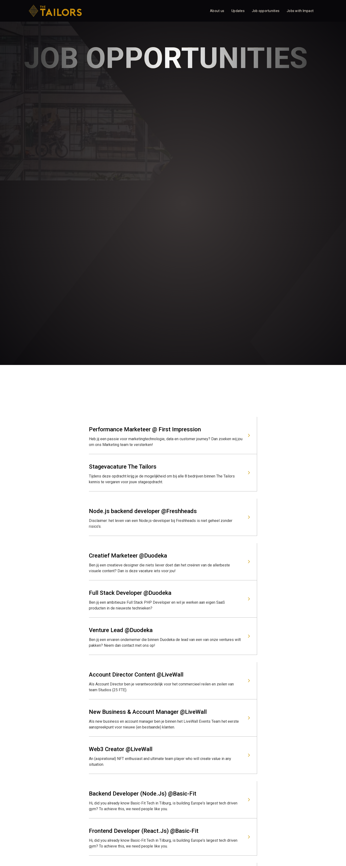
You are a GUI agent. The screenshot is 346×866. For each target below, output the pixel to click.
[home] (55, 11)
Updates (238, 11)
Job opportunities (265, 11)
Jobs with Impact (300, 11)
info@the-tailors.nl (109, 761)
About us (217, 11)
